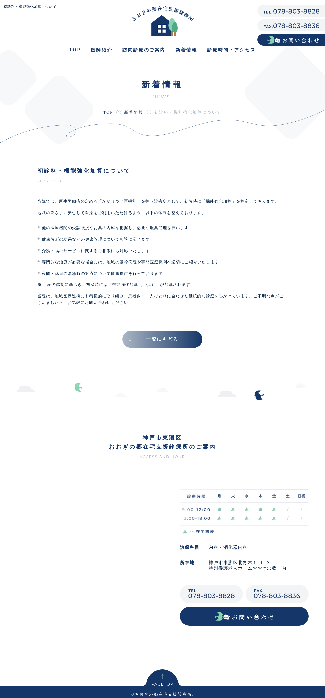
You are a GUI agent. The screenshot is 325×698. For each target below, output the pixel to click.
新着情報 (186, 49)
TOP (108, 112)
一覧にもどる (162, 339)
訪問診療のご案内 (144, 49)
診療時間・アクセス (231, 49)
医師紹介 (101, 49)
